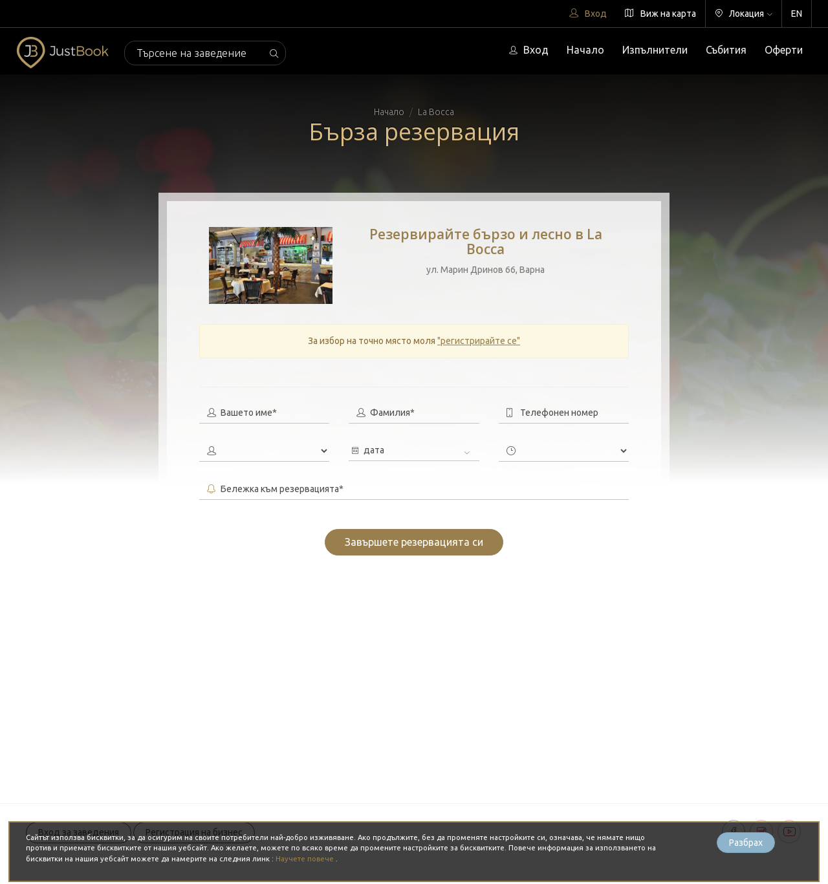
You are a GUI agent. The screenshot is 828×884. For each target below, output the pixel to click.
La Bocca (436, 112)
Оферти (784, 50)
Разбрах (746, 842)
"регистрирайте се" (478, 341)
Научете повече (306, 859)
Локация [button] (743, 13)
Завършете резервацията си (414, 542)
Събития (726, 50)
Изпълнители (655, 50)
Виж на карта (660, 13)
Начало (585, 50)
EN (796, 13)
